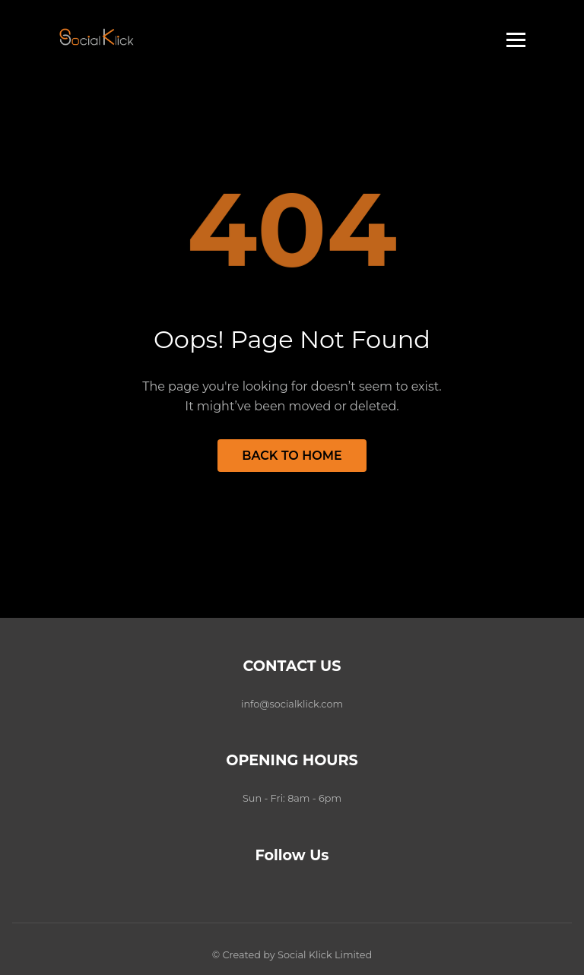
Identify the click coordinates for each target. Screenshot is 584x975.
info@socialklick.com (292, 704)
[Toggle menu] (515, 40)
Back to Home (291, 455)
